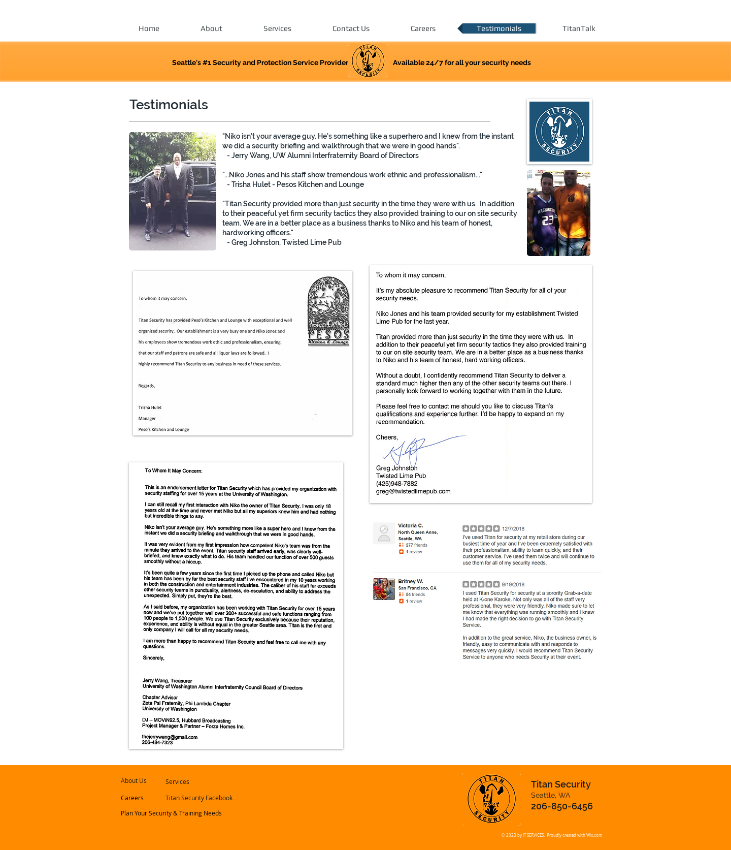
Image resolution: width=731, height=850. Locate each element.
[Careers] (148, 798)
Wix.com (594, 835)
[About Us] (150, 781)
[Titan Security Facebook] (199, 798)
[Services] (192, 782)
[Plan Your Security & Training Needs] (172, 813)
